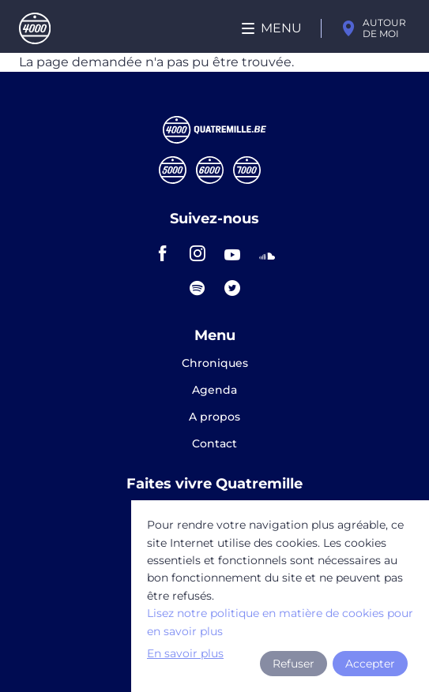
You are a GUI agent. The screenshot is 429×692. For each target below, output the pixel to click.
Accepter (370, 663)
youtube (232, 253)
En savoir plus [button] (185, 653)
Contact (214, 443)
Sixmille (210, 170)
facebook (162, 253)
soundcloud (267, 253)
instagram (197, 253)
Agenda (214, 390)
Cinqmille (172, 170)
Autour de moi (384, 28)
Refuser (293, 663)
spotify (197, 288)
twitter (232, 288)
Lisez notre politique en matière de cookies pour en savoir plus (280, 622)
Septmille (247, 170)
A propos (214, 417)
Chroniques (215, 363)
